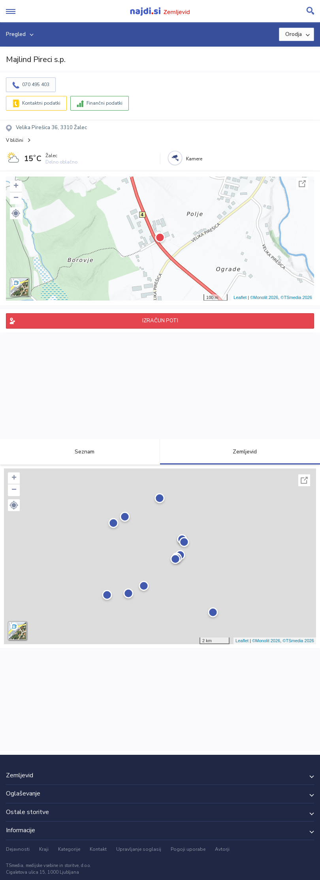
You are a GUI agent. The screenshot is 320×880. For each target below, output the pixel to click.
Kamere (194, 159)
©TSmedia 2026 (296, 297)
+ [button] (16, 186)
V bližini (14, 140)
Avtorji (222, 849)
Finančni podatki (104, 103)
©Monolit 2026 (264, 297)
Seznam (80, 451)
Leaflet (240, 297)
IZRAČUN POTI (160, 320)
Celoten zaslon (302, 184)
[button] (16, 213)
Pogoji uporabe (188, 849)
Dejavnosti (18, 849)
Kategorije (69, 849)
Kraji (44, 849)
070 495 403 (35, 84)
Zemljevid (240, 451)
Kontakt (98, 849)
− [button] (16, 198)
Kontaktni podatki (41, 103)
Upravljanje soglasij (138, 849)
